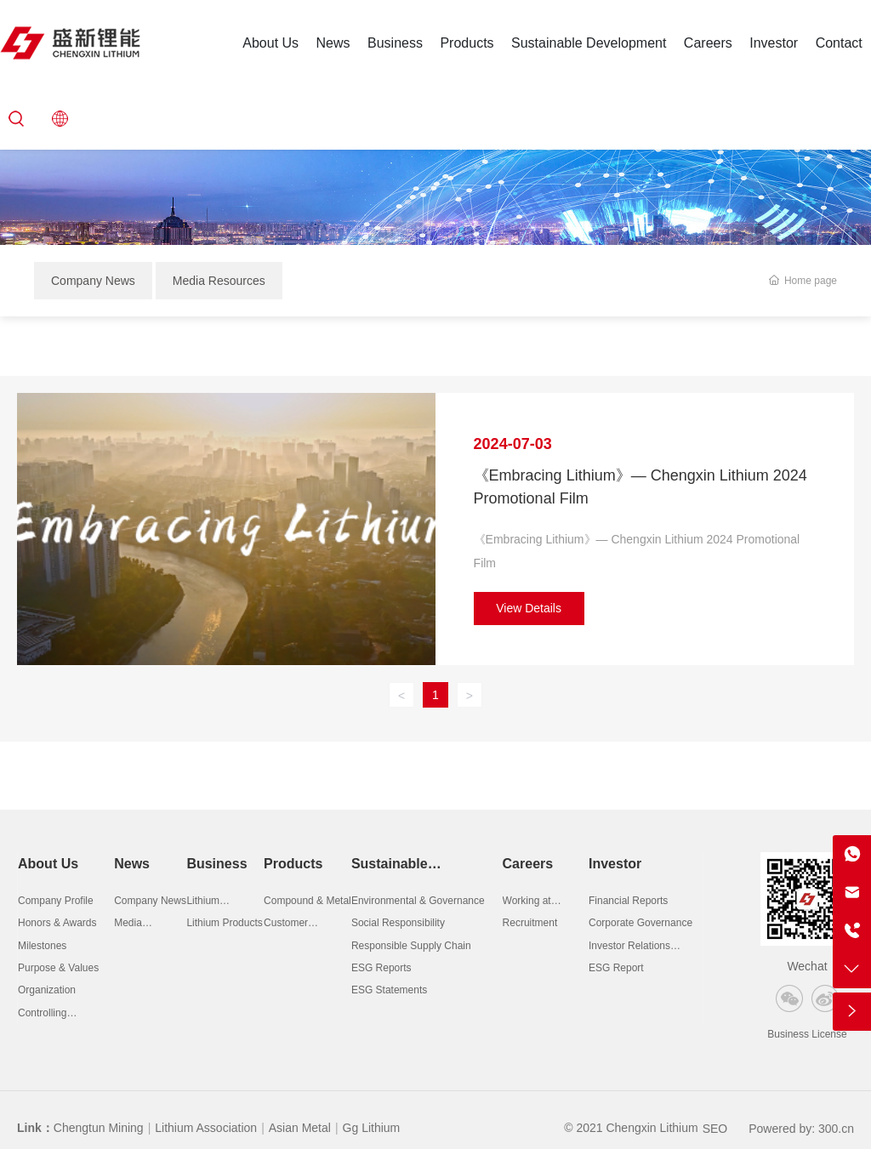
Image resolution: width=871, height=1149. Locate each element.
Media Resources (219, 280)
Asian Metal (300, 1128)
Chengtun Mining (99, 1128)
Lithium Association (206, 1128)
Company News (93, 280)
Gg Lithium (372, 1128)
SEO (715, 1128)
